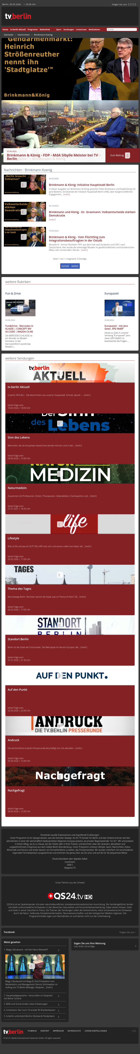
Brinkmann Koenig (43, 35)
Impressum (58, 1030)
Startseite (8, 35)
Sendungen (68, 29)
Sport (58, 29)
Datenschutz (74, 1030)
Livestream (81, 29)
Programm (33, 29)
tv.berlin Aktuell (18, 29)
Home (5, 29)
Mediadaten (94, 29)
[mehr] (66, 194)
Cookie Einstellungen (96, 1030)
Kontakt (44, 1030)
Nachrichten (24, 35)
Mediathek (45, 29)
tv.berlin (32, 1030)
